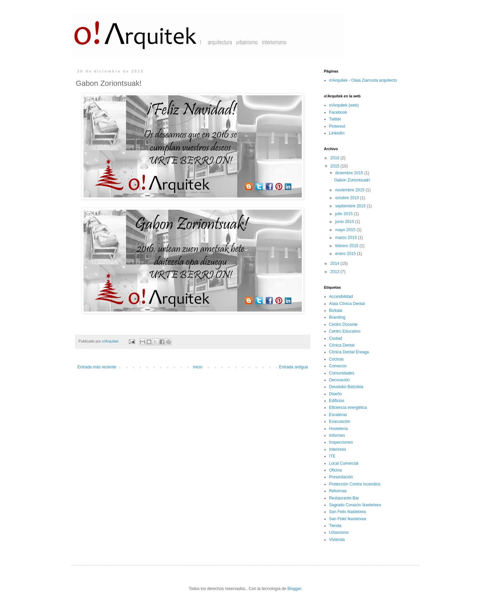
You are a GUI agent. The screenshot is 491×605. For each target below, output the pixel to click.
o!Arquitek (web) (344, 105)
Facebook (338, 112)
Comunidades (341, 373)
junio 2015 (345, 221)
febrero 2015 (347, 245)
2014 (335, 263)
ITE (332, 456)
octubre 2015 (347, 197)
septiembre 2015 (351, 206)
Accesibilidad (341, 296)
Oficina (335, 470)
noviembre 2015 (350, 190)
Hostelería (338, 428)
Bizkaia (335, 310)
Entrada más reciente (96, 367)
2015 (335, 166)
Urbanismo (339, 532)
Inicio (198, 367)
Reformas (338, 491)
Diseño (335, 394)
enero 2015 (346, 253)
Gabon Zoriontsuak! (352, 180)
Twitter (335, 119)
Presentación (341, 477)
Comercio (337, 366)
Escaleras (338, 414)
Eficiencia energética (348, 407)
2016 (335, 158)
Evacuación (339, 421)
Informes (337, 435)
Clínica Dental (342, 345)
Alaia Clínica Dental (347, 303)
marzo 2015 (346, 237)
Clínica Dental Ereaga (349, 352)
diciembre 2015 (349, 173)
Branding (337, 317)
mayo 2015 (346, 229)
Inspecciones (341, 442)
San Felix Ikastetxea (347, 511)
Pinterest (337, 126)
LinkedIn (336, 133)
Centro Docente (343, 324)
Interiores (337, 449)
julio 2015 (344, 213)
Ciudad (335, 338)
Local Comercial (343, 463)
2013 (335, 271)
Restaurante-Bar (344, 498)
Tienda (335, 525)
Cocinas (336, 359)
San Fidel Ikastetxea (347, 518)
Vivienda (337, 539)
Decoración (339, 380)
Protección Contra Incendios (355, 484)
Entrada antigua (293, 367)
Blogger (294, 588)
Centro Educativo (344, 331)
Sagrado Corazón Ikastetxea (355, 505)
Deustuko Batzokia (346, 386)
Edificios (336, 400)
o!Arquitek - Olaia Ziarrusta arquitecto (363, 80)
